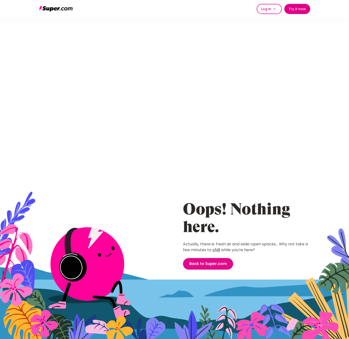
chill (216, 250)
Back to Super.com (208, 264)
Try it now (297, 9)
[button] (269, 9)
